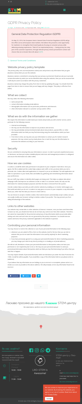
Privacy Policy (52, 394)
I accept (49, 398)
